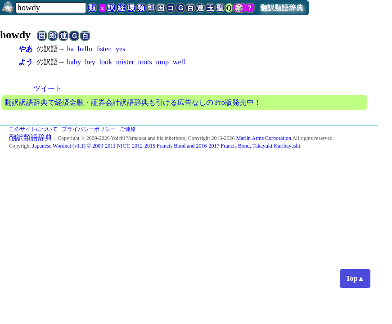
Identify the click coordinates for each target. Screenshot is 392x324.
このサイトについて (33, 129)
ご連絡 (128, 129)
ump (162, 62)
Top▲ (355, 278)
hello (85, 49)
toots (145, 62)
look (105, 62)
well (179, 62)
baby (74, 62)
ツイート (47, 88)
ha (70, 49)
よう (25, 62)
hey (90, 62)
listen (104, 49)
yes (120, 49)
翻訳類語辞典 (281, 8)
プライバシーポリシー (89, 129)
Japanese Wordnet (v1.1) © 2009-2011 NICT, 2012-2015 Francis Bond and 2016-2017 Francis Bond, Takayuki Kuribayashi (166, 146)
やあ (25, 49)
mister (125, 62)
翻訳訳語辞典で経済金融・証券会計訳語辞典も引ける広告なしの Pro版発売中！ (133, 102)
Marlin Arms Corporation (263, 138)
